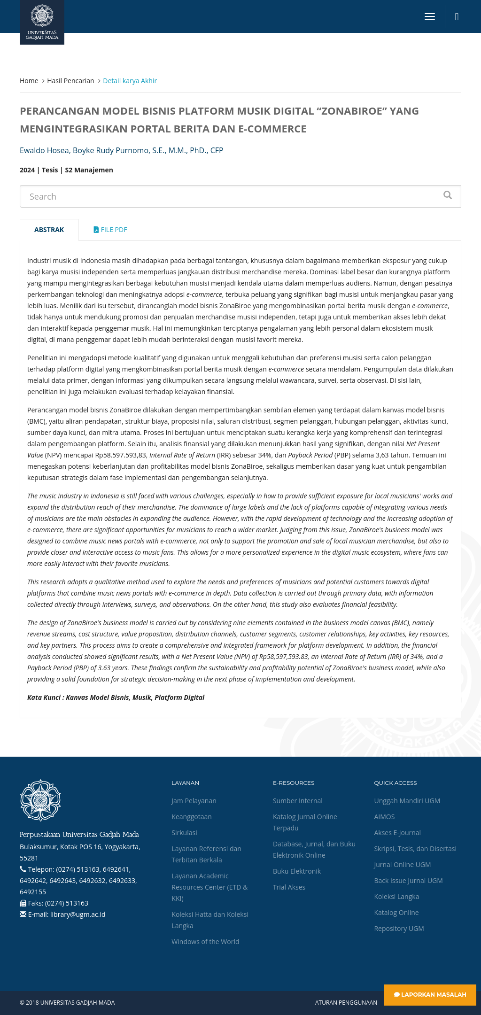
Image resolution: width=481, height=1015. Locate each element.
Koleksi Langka (396, 896)
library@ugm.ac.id (78, 914)
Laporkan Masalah (430, 994)
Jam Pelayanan (193, 800)
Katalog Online (396, 912)
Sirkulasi (184, 832)
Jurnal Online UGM (402, 864)
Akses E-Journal (397, 832)
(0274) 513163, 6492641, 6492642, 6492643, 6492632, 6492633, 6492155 (78, 880)
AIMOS (384, 816)
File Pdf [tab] (110, 229)
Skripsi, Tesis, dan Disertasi (415, 848)
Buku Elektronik (297, 871)
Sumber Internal (298, 800)
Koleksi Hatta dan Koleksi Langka (209, 920)
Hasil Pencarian (70, 80)
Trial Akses (289, 887)
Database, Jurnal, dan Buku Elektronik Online (314, 849)
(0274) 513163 (66, 903)
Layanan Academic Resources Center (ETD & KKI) (209, 887)
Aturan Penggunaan (346, 1003)
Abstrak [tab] (49, 229)
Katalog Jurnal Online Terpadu (305, 822)
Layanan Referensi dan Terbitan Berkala (206, 854)
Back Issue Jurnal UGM (408, 880)
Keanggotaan (191, 816)
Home (29, 80)
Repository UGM (399, 928)
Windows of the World (205, 941)
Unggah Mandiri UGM (407, 800)
